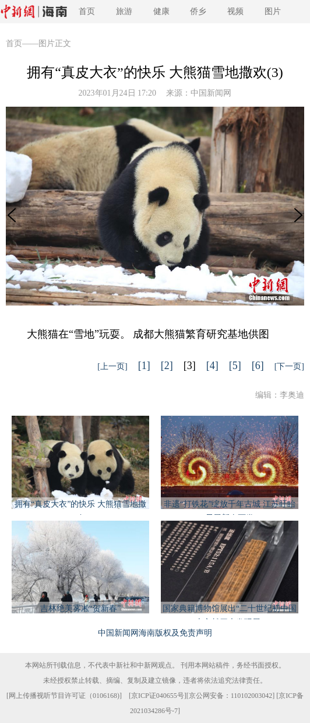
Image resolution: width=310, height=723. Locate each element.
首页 (87, 11)
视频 (235, 11)
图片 (273, 11)
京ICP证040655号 (157, 696)
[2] (167, 365)
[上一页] (112, 366)
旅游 (124, 11)
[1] (144, 365)
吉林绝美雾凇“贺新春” (80, 608)
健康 (161, 11)
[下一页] (289, 366)
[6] (258, 365)
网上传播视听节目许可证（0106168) (64, 696)
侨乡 (198, 11)
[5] (235, 365)
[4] (212, 365)
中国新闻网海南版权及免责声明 (155, 633)
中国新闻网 (211, 93)
